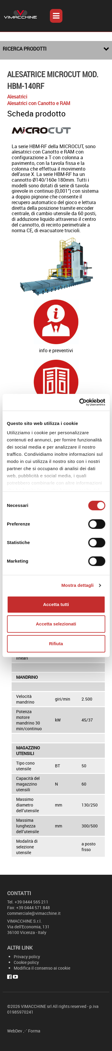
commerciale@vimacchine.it (34, 913)
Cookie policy (26, 962)
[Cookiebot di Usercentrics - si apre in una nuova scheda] (79, 402)
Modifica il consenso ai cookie (42, 968)
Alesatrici (17, 96)
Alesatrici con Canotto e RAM (38, 103)
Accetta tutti (56, 604)
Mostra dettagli (77, 585)
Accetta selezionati (56, 623)
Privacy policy (27, 956)
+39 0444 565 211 (31, 902)
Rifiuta (56, 643)
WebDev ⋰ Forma (23, 1031)
